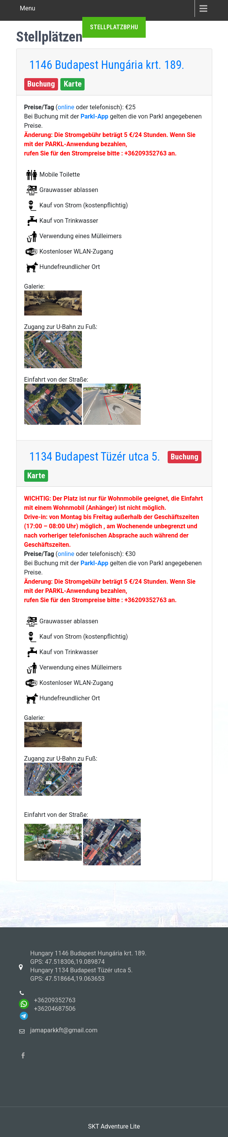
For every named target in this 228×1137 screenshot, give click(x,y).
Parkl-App (95, 116)
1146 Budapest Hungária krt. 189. (107, 65)
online (67, 107)
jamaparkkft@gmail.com (64, 1030)
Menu (27, 8)
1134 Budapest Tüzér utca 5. (94, 456)
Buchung (41, 83)
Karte (73, 83)
